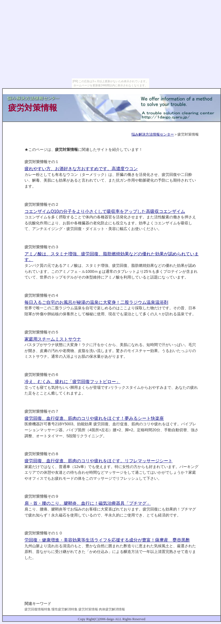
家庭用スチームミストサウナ (52, 339)
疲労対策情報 (88, 609)
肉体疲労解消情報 (112, 609)
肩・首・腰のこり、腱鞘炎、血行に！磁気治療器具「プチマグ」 (87, 503)
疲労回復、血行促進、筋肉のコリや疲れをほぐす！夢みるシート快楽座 (94, 418)
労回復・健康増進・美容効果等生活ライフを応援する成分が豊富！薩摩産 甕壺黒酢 (107, 540)
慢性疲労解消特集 (64, 609)
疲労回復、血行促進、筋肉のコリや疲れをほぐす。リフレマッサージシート (98, 460)
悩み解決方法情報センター (152, 134)
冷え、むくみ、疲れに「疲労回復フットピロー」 (72, 381)
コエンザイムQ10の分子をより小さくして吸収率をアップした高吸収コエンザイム (104, 211)
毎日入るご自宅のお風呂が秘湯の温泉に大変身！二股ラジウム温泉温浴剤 (96, 302)
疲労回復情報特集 (37, 609)
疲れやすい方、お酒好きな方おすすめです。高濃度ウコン (81, 168)
